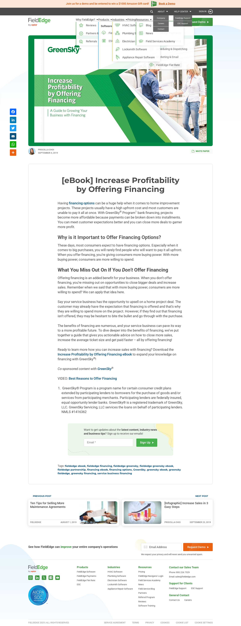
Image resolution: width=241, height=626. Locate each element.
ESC (79, 584)
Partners (142, 593)
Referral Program (146, 597)
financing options (82, 203)
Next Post (201, 496)
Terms (135, 622)
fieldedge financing (99, 466)
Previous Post (42, 496)
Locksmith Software (117, 584)
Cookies (164, 622)
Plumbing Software (117, 576)
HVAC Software (115, 571)
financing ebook (97, 469)
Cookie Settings (204, 622)
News (141, 584)
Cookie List (182, 622)
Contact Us (174, 600)
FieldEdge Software (86, 571)
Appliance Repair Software (120, 589)
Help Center (181, 11)
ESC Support (197, 588)
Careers (188, 600)
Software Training (146, 605)
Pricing (128, 21)
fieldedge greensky (125, 466)
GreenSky (139, 469)
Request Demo (198, 547)
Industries (111, 21)
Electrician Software (117, 580)
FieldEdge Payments (86, 576)
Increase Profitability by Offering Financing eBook (95, 354)
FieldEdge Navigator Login (150, 576)
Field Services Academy (149, 580)
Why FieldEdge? (70, 21)
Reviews (142, 601)
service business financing (114, 473)
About (161, 11)
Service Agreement (115, 622)
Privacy (149, 622)
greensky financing (83, 473)
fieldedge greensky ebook (156, 466)
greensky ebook (157, 469)
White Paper (200, 151)
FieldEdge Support (177, 588)
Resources (142, 21)
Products (92, 21)
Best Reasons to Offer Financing (93, 378)
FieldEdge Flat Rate (86, 580)
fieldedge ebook (75, 466)
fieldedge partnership (72, 469)
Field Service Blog (146, 589)
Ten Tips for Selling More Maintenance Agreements (47, 505)
